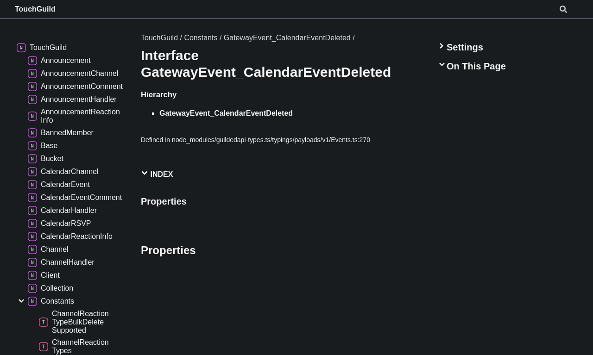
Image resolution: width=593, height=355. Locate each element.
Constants (200, 38)
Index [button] (157, 173)
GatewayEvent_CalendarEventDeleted (287, 38)
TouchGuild (35, 9)
